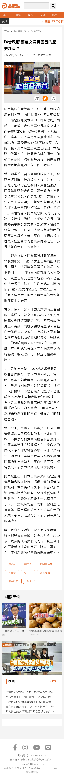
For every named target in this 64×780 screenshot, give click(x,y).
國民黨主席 (46, 564)
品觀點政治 (20, 31)
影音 (54, 15)
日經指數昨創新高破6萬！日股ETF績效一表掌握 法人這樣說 (31, 701)
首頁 (6, 31)
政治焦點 (36, 31)
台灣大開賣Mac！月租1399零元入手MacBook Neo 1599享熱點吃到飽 (31, 692)
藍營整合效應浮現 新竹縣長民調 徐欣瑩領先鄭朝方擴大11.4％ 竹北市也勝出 (31, 711)
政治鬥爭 (32, 581)
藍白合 (28, 572)
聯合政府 (13, 581)
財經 (18, 15)
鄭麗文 (28, 564)
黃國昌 (12, 564)
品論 (42, 15)
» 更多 (53, 681)
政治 (30, 15)
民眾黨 (12, 572)
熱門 (5, 15)
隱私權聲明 (32, 772)
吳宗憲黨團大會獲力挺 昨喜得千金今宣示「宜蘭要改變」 (31, 706)
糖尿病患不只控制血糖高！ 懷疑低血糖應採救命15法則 (31, 696)
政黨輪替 (45, 572)
